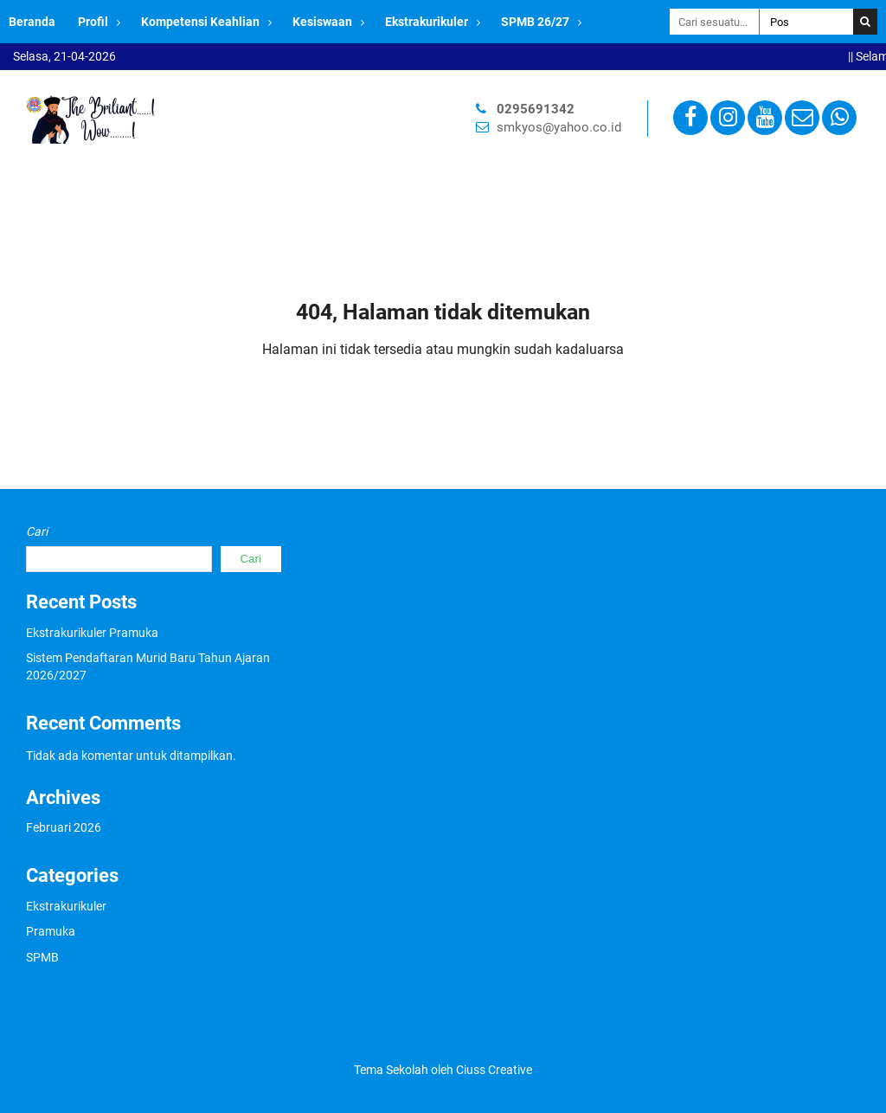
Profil (93, 22)
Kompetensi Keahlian (200, 22)
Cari (37, 531)
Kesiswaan (322, 22)
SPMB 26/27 (535, 22)
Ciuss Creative (494, 1070)
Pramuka (50, 931)
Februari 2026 (63, 827)
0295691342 (536, 109)
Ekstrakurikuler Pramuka (92, 633)
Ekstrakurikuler (426, 22)
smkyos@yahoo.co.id (559, 127)
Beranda (32, 22)
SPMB (42, 957)
